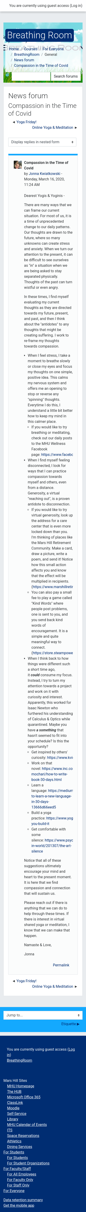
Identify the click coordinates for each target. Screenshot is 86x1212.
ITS (9, 1130)
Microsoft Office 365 (23, 1097)
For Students (13, 1152)
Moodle (13, 1108)
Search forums (66, 76)
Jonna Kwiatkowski (44, 173)
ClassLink (15, 1102)
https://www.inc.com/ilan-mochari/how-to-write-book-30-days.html (57, 774)
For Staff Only (18, 1185)
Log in (76, 5)
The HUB (14, 1091)
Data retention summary (23, 1200)
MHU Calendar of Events (27, 1124)
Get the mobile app (18, 1205)
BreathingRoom (26, 54)
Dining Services (19, 1147)
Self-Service (16, 1113)
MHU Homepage (20, 1086)
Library (12, 1119)
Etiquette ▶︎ (70, 1024)
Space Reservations (23, 1135)
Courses (31, 49)
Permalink (61, 965)
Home (14, 49)
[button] (8, 76)
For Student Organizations (28, 1163)
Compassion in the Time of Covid (41, 65)
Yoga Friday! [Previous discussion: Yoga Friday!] (26, 122)
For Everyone (53, 49)
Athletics (14, 1141)
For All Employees (21, 1174)
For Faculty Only (20, 1180)
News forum (24, 60)
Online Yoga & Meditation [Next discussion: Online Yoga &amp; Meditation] (52, 127)
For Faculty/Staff (17, 1169)
